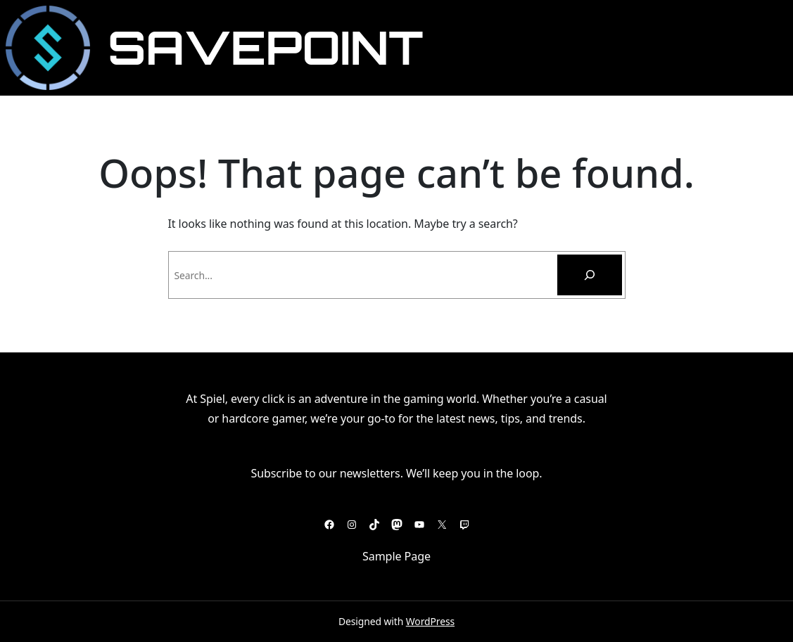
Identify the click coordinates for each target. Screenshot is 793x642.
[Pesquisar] (589, 275)
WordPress (430, 621)
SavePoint (266, 47)
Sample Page (396, 556)
